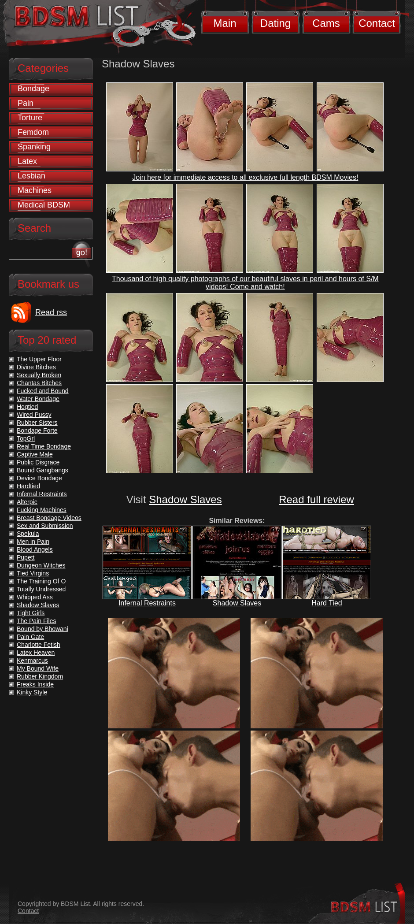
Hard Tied (326, 603)
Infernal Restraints (147, 603)
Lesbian (31, 175)
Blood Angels (35, 549)
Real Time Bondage (44, 446)
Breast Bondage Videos (49, 517)
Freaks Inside (35, 684)
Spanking (34, 146)
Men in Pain (33, 541)
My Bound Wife (38, 668)
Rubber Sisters (37, 422)
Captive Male (35, 454)
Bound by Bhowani (42, 628)
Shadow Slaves (185, 499)
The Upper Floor (39, 359)
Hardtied (28, 486)
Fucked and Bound (43, 390)
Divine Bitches (36, 367)
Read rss (51, 312)
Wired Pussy (34, 414)
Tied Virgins (33, 573)
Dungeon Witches (41, 565)
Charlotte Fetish (38, 644)
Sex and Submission (45, 525)
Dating (275, 23)
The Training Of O (41, 581)
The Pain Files (36, 620)
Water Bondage (38, 398)
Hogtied (27, 406)
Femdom (33, 132)
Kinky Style (32, 692)
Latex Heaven (36, 652)
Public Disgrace (38, 462)
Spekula (28, 533)
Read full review (316, 499)
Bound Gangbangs (42, 470)
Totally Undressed (41, 589)
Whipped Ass (35, 597)
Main (224, 23)
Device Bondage (39, 478)
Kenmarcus (32, 660)
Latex (27, 161)
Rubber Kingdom (40, 676)
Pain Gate (30, 636)
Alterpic (27, 501)
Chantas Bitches (39, 382)
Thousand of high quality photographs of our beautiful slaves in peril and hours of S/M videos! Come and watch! (245, 282)
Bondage (33, 88)
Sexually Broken (39, 375)
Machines (35, 190)
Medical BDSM (44, 204)
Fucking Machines (42, 509)
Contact (377, 23)
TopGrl (26, 438)
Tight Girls (30, 612)
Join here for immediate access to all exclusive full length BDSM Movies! (245, 177)
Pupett (25, 557)
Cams (326, 23)
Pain (25, 103)
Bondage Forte (37, 430)
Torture (30, 117)
